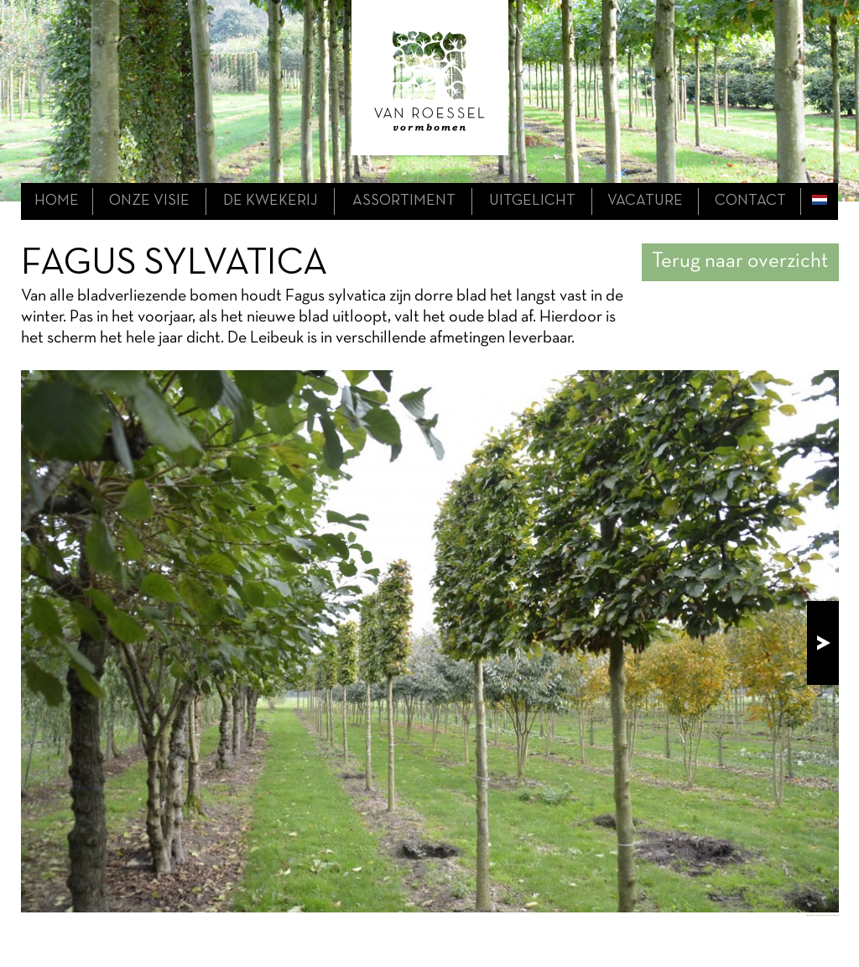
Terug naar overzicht (740, 261)
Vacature (645, 201)
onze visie (149, 201)
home (56, 201)
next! (823, 643)
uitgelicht (532, 201)
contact (750, 201)
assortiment (404, 201)
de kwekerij (270, 201)
